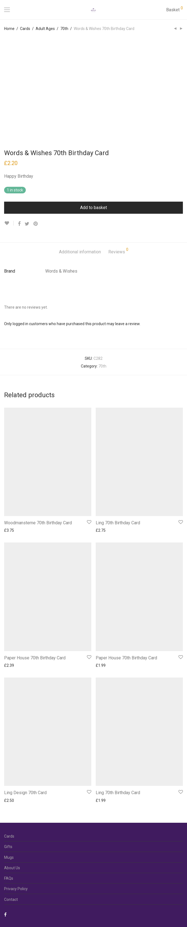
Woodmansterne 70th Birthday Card (38, 522)
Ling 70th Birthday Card (118, 522)
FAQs (8, 878)
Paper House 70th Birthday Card (35, 657)
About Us (12, 868)
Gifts (8, 846)
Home (9, 28)
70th (64, 28)
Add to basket (93, 207)
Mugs (9, 857)
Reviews (118, 251)
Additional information (80, 251)
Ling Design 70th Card (25, 792)
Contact (11, 899)
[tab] (80, 252)
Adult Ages (45, 28)
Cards (25, 28)
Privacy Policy (16, 889)
